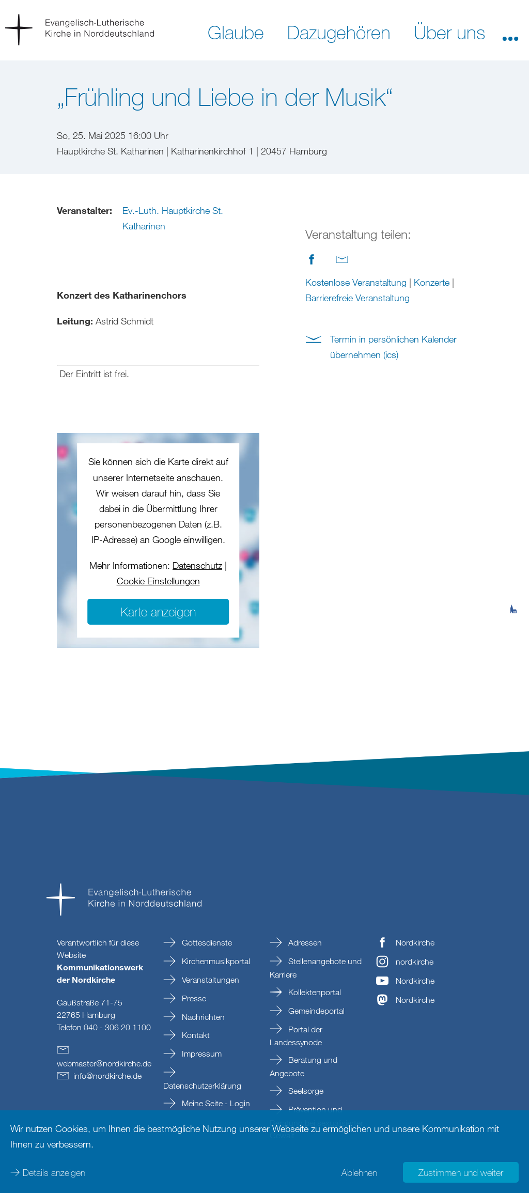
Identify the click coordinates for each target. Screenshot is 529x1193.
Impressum (201, 1053)
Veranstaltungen (209, 979)
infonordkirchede (107, 1075)
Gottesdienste (206, 942)
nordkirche (414, 961)
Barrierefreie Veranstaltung (357, 297)
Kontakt (195, 1035)
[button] (510, 31)
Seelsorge (304, 1090)
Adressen (304, 942)
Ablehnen (359, 1172)
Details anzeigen (54, 1172)
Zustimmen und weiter (460, 1172)
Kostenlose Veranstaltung (356, 282)
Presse (193, 998)
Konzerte (431, 282)
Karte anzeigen (158, 611)
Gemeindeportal (315, 1010)
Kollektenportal (313, 992)
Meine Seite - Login (215, 1103)
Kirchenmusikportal (215, 961)
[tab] (513, 558)
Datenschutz (197, 565)
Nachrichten (202, 1016)
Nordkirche (415, 942)
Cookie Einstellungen (158, 580)
